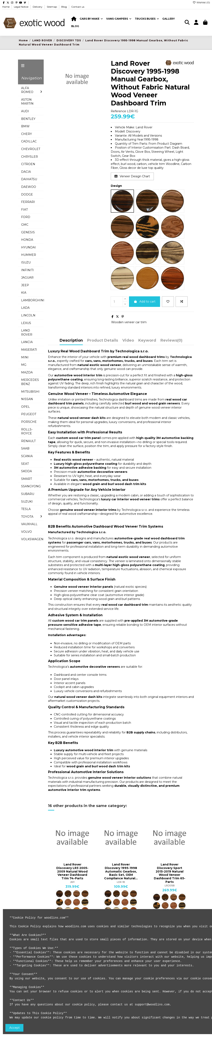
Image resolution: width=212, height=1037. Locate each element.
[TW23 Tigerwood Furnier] (59, 893)
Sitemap (52, 6)
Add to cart (145, 301)
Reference (118, 111)
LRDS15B (170, 885)
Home (6, 6)
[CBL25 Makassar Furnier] (85, 893)
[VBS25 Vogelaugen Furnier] (68, 902)
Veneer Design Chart (132, 176)
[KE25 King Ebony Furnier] (85, 902)
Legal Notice (21, 6)
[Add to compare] (182, 301)
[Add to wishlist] (168, 301)
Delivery (38, 6)
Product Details (102, 341)
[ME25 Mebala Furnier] (68, 893)
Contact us (77, 6)
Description (71, 341)
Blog (64, 6)
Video (128, 341)
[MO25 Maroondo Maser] (59, 902)
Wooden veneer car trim (129, 322)
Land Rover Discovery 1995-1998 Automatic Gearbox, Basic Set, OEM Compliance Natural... (121, 871)
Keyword (147, 341)
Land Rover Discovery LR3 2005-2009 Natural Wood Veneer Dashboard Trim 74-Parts (72, 871)
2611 (72, 882)
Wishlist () (201, 2)
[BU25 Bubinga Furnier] (76, 902)
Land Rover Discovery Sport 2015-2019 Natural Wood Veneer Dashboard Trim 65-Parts (169, 873)
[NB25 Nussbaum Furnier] (76, 893)
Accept (14, 1028)
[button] (91, 19)
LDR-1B (121, 882)
